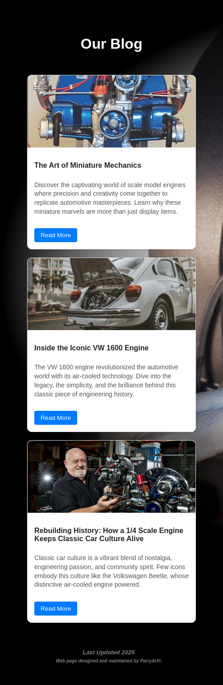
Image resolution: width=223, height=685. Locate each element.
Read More (56, 235)
